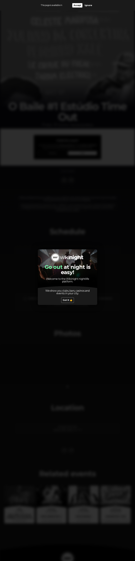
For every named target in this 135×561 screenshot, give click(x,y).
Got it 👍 (67, 300)
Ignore (88, 5)
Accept (77, 5)
